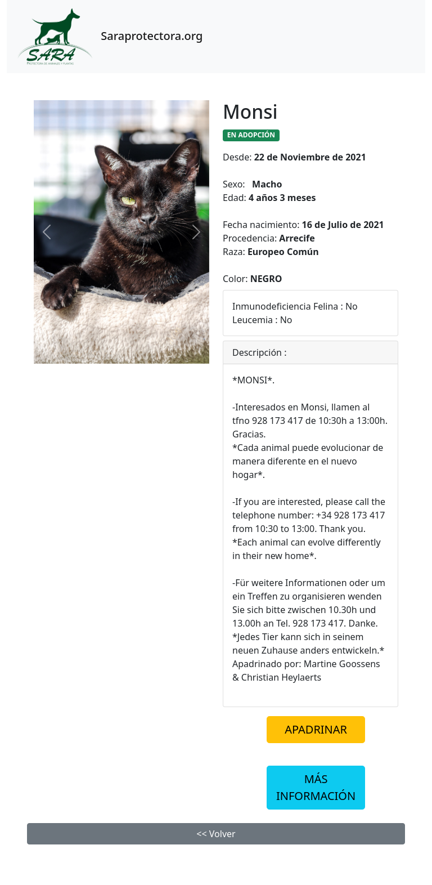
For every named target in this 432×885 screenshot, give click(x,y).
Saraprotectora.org (108, 36)
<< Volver (215, 834)
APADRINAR (316, 729)
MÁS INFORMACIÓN (316, 787)
